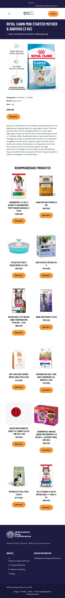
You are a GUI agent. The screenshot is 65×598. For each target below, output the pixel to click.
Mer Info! (13, 117)
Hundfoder (20, 97)
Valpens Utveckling (17, 569)
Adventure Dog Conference (19, 561)
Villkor (30, 591)
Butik (53, 14)
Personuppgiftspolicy (43, 591)
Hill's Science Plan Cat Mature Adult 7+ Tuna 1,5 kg (46, 494)
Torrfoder (29, 97)
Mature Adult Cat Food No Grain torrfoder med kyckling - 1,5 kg (18, 320)
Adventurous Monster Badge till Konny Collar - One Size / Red (18, 431)
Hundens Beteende (17, 565)
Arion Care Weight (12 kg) (46, 317)
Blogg (12, 573)
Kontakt (23, 591)
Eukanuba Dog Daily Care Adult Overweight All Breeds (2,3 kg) (46, 377)
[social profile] (36, 3)
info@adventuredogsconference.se (46, 6)
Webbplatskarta (32, 594)
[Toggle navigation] (9, 14)
